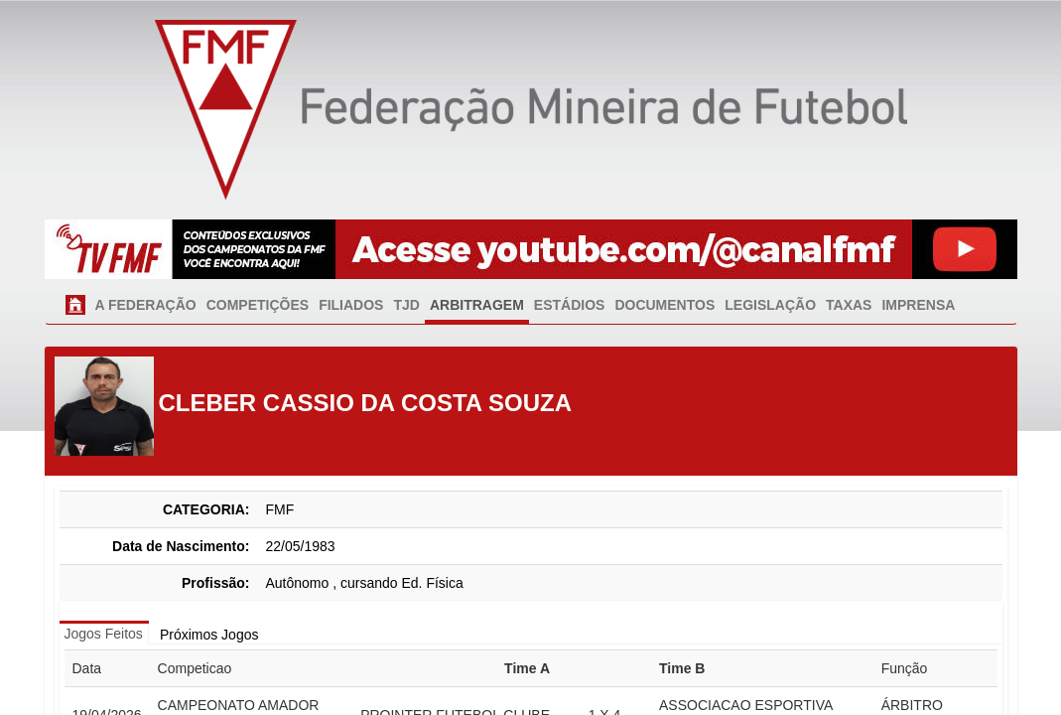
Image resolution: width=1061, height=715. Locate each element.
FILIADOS (351, 305)
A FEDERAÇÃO (146, 305)
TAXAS (848, 305)
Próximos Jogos (209, 635)
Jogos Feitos (104, 634)
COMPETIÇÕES (257, 305)
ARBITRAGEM (477, 305)
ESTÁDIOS (569, 305)
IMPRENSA (918, 305)
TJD (406, 305)
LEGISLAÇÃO (770, 305)
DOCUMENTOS (664, 305)
